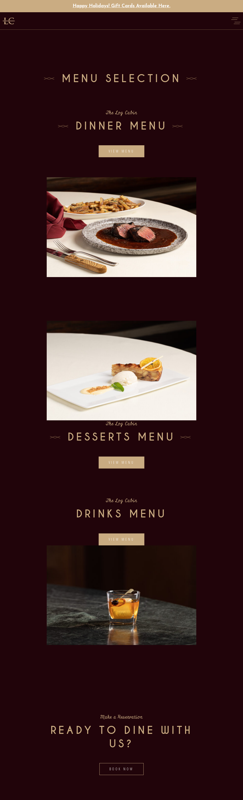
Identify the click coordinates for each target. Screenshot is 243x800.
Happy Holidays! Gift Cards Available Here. (121, 6)
